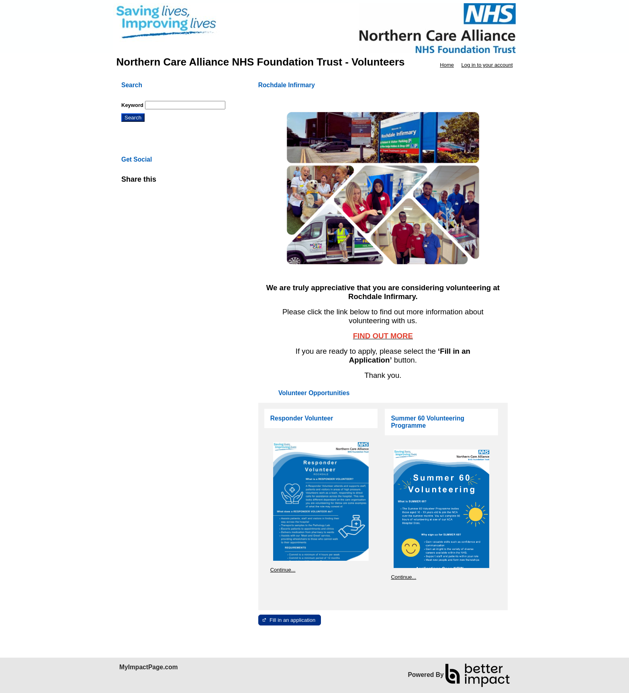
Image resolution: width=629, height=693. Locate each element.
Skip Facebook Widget (182, 183)
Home (447, 65)
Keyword (132, 105)
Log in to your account (487, 65)
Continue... (283, 570)
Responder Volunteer (301, 418)
